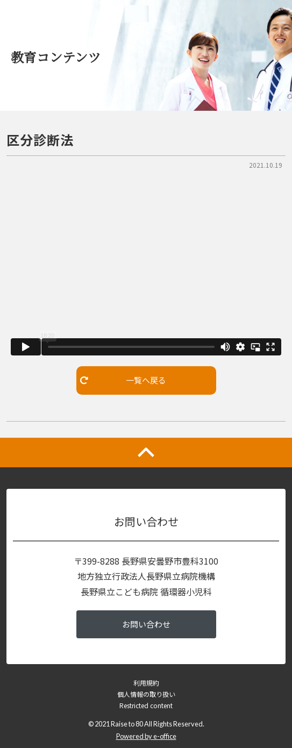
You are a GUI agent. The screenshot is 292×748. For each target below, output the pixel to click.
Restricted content (146, 705)
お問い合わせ (146, 624)
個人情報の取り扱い (146, 694)
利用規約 (146, 682)
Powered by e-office (146, 736)
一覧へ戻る (123, 380)
